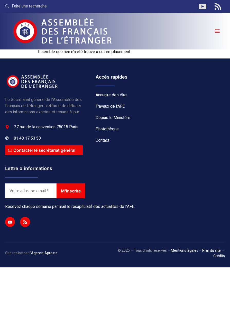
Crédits (219, 256)
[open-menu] (217, 31)
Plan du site (211, 250)
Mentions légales (184, 250)
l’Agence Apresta (43, 253)
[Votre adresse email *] (31, 190)
